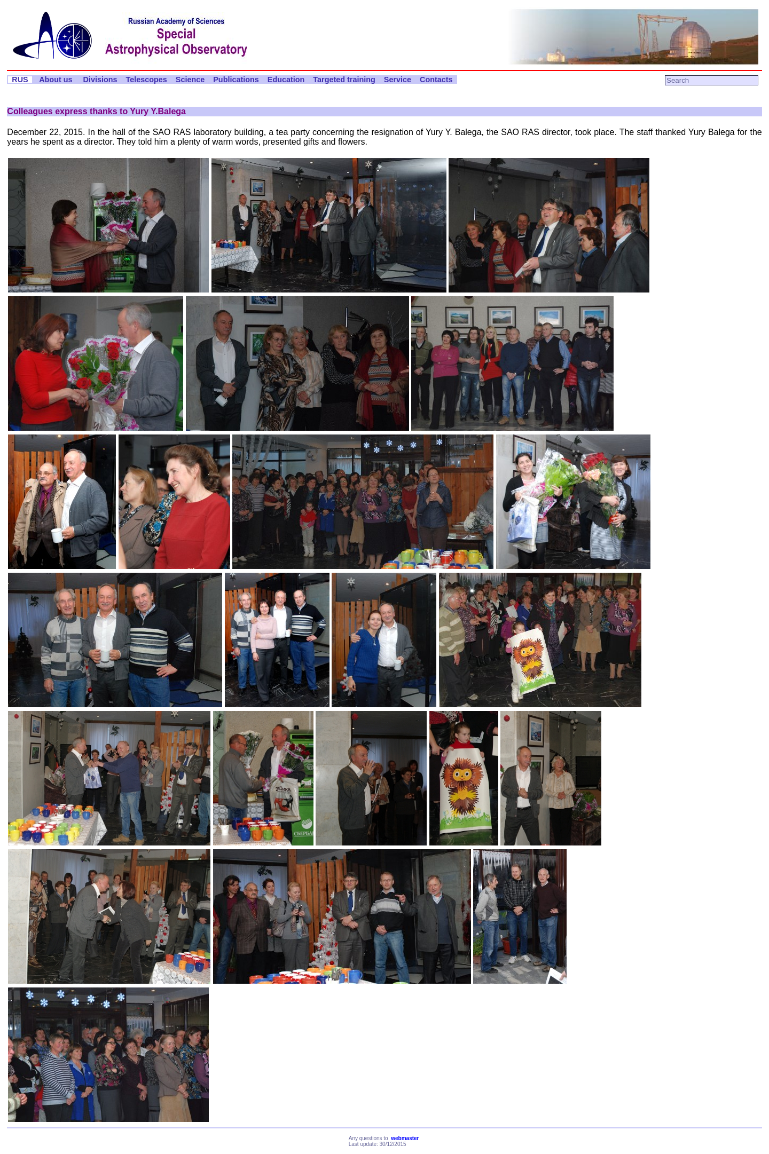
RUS (20, 79)
